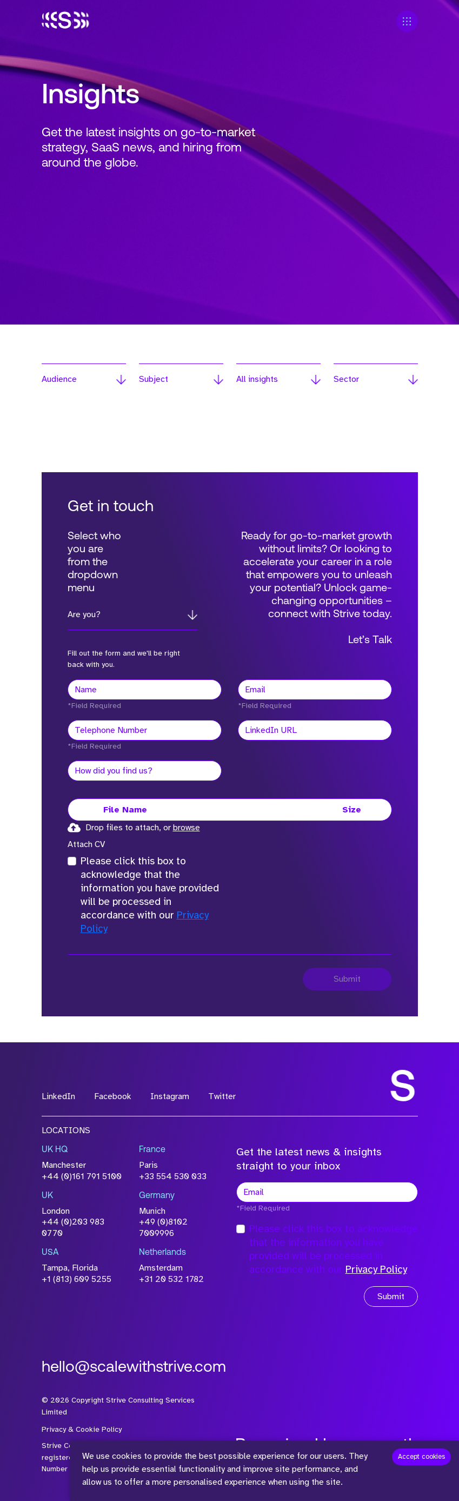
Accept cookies (421, 1456)
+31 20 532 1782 (171, 1279)
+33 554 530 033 (173, 1176)
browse (186, 827)
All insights (257, 379)
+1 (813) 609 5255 (76, 1279)
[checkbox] (72, 861)
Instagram (169, 1096)
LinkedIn (58, 1096)
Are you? (84, 614)
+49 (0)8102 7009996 (163, 1227)
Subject (153, 379)
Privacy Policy (376, 1269)
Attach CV (86, 844)
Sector (346, 379)
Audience (59, 379)
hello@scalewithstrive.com (134, 1368)
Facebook (112, 1096)
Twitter (222, 1096)
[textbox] (145, 689)
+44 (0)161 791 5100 (82, 1176)
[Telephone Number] (145, 730)
